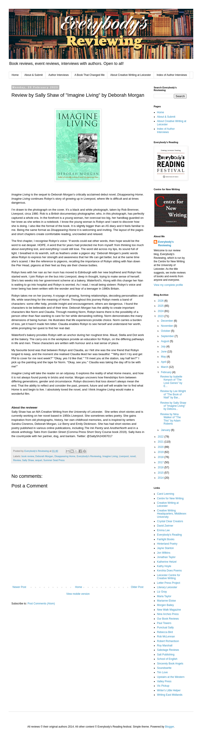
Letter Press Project (168, 582)
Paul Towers (164, 623)
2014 (161, 477)
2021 (161, 441)
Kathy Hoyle (164, 566)
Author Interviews (58, 75)
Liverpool (124, 456)
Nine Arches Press (168, 614)
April (164, 361)
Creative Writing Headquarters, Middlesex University (171, 513)
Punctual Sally (165, 627)
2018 (161, 457)
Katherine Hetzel (167, 561)
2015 (161, 472)
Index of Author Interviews (172, 75)
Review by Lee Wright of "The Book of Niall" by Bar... (173, 394)
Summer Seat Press (54, 460)
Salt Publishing (165, 654)
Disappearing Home (64, 456)
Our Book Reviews (168, 618)
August (165, 341)
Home (15, 75)
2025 (161, 305)
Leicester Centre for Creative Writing (168, 577)
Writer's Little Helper (168, 690)
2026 (161, 300)
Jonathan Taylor (166, 557)
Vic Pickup (163, 685)
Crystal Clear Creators (170, 521)
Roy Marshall (164, 645)
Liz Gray (162, 591)
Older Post (137, 587)
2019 (161, 452)
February (166, 372)
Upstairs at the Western (170, 677)
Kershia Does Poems (169, 570)
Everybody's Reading (169, 534)
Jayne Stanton (165, 548)
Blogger (169, 726)
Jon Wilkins (163, 552)
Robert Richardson (168, 641)
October (166, 330)
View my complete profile (168, 284)
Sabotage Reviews (168, 649)
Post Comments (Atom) (41, 603)
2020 (161, 447)
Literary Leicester (167, 587)
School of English (167, 658)
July (163, 346)
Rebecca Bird (165, 632)
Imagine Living (110, 456)
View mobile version (78, 593)
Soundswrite (164, 668)
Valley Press (164, 681)
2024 (161, 311)
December (167, 320)
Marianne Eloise (166, 600)
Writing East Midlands (169, 694)
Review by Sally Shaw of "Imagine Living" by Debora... (173, 406)
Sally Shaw (28, 460)
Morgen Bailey (165, 605)
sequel (38, 460)
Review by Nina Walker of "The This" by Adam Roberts (170, 419)
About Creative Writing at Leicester (130, 75)
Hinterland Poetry (167, 543)
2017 (161, 462)
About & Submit (33, 75)
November (167, 325)
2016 (161, 467)
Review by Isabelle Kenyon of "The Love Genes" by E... (171, 381)
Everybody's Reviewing (89, 456)
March (165, 366)
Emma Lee (163, 530)
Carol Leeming (165, 493)
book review (28, 456)
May (164, 356)
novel (133, 456)
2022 (161, 436)
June (164, 351)
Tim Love (162, 672)
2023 (161, 316)
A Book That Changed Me (89, 75)
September (168, 336)
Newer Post (19, 587)
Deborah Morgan (44, 456)
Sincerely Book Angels (170, 663)
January (166, 430)
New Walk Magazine (169, 609)
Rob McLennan (166, 636)
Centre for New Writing (170, 498)
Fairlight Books (165, 539)
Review (17, 460)
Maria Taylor (164, 596)
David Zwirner (165, 525)
